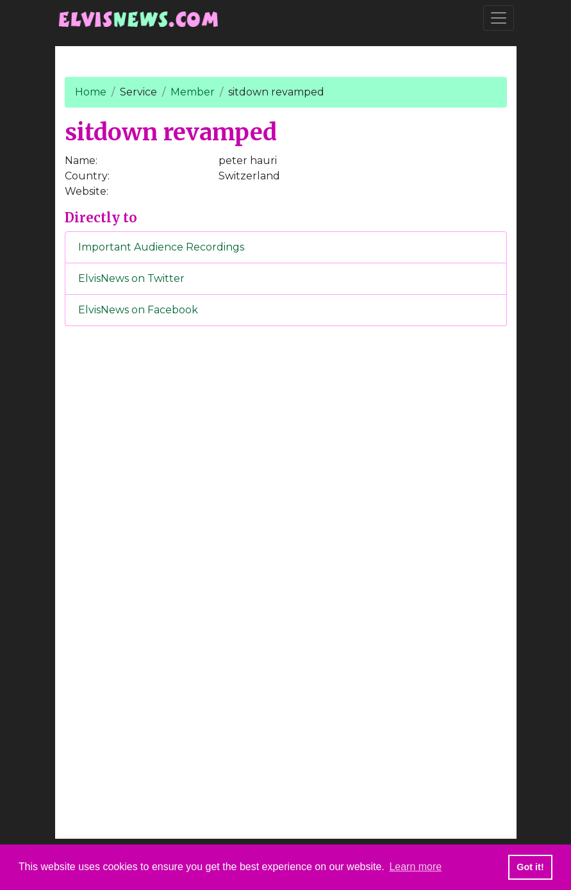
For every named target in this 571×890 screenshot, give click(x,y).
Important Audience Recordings (161, 247)
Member (192, 92)
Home (90, 92)
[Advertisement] (286, 549)
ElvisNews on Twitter (131, 278)
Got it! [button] (530, 867)
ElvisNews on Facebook (138, 310)
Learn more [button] (415, 866)
